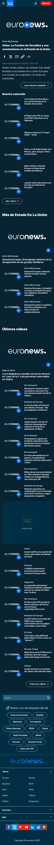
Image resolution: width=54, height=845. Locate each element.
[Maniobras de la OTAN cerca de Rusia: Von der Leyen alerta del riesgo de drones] (38, 656)
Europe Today (31, 649)
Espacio (28, 565)
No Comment (30, 385)
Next (4, 789)
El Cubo (28, 632)
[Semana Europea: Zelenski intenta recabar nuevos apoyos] (38, 275)
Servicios (6, 810)
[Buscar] (27, 697)
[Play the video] (27, 25)
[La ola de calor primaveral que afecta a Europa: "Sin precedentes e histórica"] (38, 409)
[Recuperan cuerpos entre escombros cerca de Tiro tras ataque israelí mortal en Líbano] (38, 392)
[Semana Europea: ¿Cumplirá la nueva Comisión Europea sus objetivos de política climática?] (38, 292)
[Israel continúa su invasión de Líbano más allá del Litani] (38, 673)
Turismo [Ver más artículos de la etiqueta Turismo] (16, 742)
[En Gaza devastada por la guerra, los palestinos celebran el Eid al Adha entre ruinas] (38, 459)
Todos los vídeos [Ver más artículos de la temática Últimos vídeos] (38, 684)
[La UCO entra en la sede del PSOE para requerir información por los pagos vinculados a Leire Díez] (38, 623)
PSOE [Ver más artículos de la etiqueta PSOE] (31, 728)
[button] (12, 201)
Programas (34, 801)
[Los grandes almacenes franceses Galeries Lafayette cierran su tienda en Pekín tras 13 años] (38, 589)
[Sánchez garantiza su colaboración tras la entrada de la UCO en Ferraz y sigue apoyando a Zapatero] (38, 493)
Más (4, 817)
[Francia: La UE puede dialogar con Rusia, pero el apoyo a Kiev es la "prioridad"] (38, 154)
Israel (27, 548)
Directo (46, 3)
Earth (31, 783)
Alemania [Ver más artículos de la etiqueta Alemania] (17, 721)
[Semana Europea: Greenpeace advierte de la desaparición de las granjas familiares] (27, 261)
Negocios (29, 582)
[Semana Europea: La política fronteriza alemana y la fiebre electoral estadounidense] (38, 309)
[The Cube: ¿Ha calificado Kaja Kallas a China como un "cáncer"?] (38, 639)
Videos (5, 801)
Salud (31, 789)
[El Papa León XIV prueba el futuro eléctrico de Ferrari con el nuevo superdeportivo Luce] (38, 606)
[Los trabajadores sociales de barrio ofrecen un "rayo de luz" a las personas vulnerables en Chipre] (27, 377)
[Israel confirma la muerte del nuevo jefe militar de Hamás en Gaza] (38, 556)
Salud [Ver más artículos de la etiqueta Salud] (38, 735)
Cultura (32, 795)
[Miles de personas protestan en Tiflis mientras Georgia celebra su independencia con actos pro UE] (38, 476)
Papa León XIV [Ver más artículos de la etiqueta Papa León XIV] (27, 748)
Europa (5, 778)
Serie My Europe (10, 256)
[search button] (48, 697)
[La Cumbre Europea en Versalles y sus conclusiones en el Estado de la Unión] (38, 104)
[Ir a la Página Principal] (10, 3)
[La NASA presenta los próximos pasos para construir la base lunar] (38, 573)
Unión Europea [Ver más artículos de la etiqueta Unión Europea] (20, 735)
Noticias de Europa (33, 402)
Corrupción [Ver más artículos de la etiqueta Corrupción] (35, 721)
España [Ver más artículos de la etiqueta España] (39, 715)
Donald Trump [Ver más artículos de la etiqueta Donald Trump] (35, 742)
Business (6, 783)
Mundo (32, 778)
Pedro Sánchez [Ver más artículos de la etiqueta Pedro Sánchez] (13, 728)
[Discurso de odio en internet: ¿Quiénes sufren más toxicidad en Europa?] (38, 188)
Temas (5, 771)
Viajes (5, 795)
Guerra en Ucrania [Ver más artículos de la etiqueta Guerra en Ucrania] (19, 715)
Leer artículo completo (35, 85)
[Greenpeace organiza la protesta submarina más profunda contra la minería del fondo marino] (38, 443)
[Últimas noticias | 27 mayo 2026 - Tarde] (38, 138)
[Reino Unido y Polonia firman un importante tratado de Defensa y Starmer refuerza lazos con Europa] (38, 171)
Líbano (27, 666)
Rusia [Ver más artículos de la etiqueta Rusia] (45, 728)
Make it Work (8, 370)
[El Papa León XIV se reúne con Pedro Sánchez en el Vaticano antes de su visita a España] (38, 121)
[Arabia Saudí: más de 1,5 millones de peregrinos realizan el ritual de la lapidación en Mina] (38, 426)
